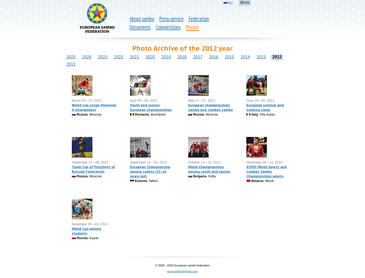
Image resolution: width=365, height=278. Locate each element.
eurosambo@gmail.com (182, 271)
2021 (134, 57)
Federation (199, 18)
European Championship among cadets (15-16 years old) (150, 171)
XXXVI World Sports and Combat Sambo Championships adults (266, 171)
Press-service (171, 18)
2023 (102, 57)
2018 (182, 57)
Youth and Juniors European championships (151, 107)
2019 (166, 57)
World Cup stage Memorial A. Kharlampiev (94, 107)
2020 (150, 57)
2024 (87, 57)
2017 (198, 57)
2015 (229, 57)
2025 (71, 57)
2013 (261, 57)
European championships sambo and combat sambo (210, 107)
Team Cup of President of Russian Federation (93, 169)
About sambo (141, 18)
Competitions (168, 27)
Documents (140, 27)
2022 (118, 57)
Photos (192, 27)
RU (230, 2)
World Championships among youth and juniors (209, 169)
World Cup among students (86, 231)
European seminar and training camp (265, 107)
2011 (71, 64)
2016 (213, 57)
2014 (245, 57)
